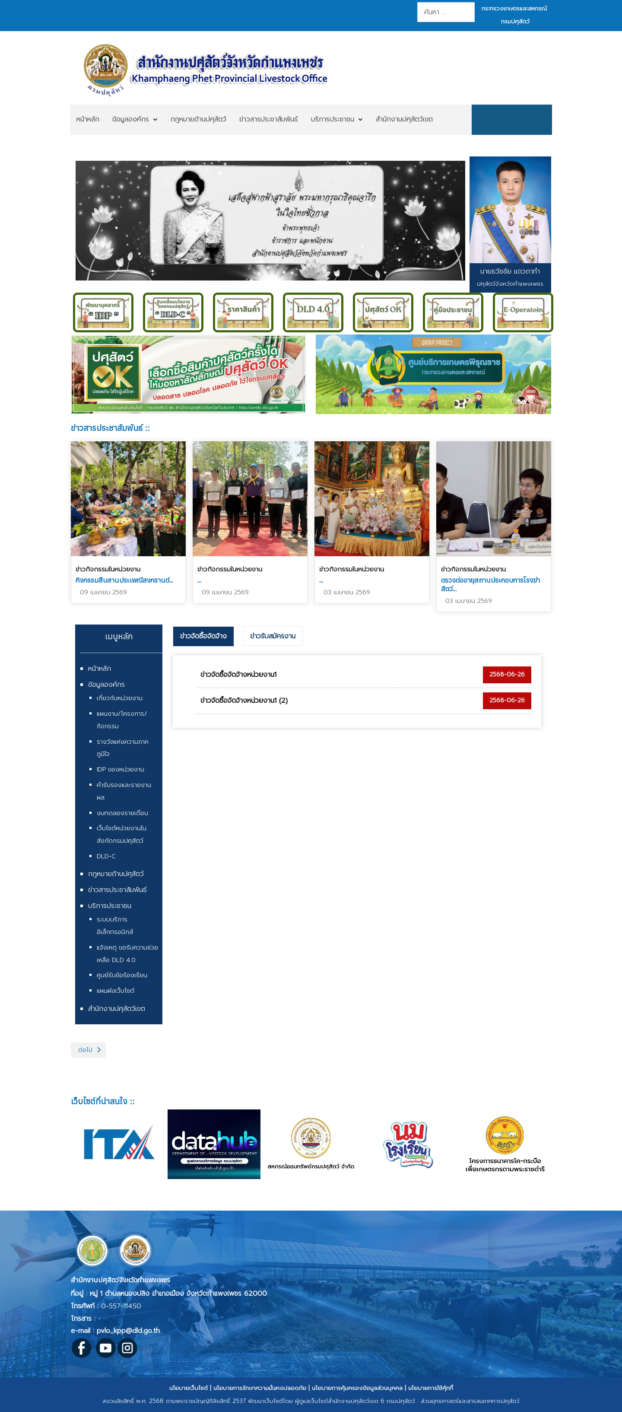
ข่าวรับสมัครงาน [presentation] (272, 636)
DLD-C (106, 856)
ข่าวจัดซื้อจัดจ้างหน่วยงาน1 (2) (244, 700)
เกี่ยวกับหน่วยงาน (120, 698)
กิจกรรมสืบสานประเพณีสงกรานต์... (124, 580)
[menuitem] (88, 120)
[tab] (203, 636)
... (199, 580)
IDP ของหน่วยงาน (120, 769)
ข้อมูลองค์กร (106, 684)
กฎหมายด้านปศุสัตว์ (116, 874)
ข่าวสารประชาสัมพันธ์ (117, 890)
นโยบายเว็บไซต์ (188, 1388)
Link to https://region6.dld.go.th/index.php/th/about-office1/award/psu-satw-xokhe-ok (188, 374)
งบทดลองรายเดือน (122, 813)
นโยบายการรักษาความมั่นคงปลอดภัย (259, 1388)
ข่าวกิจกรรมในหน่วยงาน (108, 569)
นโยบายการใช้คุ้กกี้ (430, 1388)
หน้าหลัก (99, 668)
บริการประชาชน (109, 906)
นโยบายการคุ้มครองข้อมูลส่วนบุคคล (357, 1388)
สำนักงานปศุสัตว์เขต (116, 1009)
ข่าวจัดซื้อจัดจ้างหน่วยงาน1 (238, 674)
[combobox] (446, 12)
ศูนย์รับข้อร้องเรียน (122, 975)
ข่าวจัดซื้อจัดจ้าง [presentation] (203, 636)
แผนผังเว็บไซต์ (115, 990)
